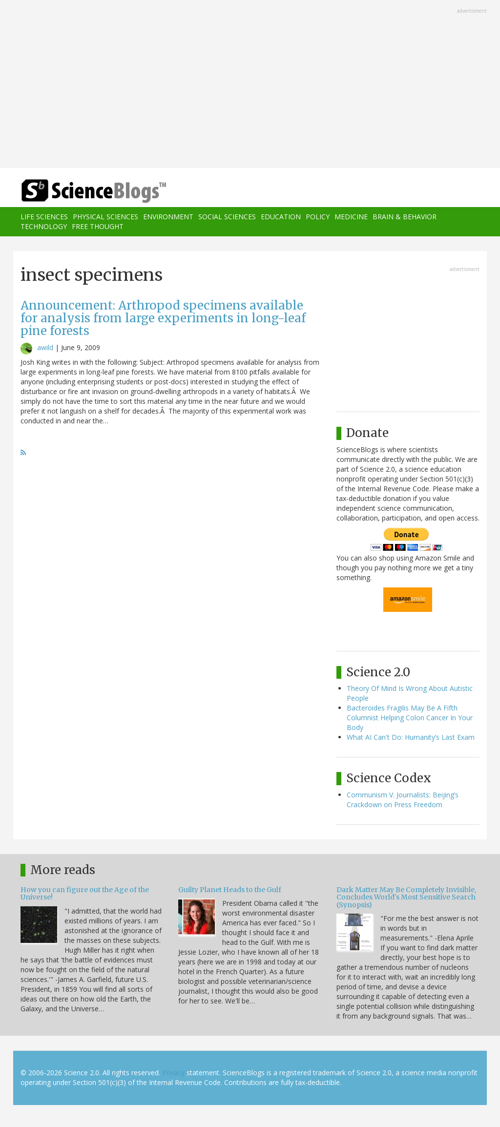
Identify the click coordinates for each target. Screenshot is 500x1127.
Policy (318, 216)
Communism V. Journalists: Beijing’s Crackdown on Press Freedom (402, 799)
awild (45, 347)
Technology (44, 226)
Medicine (351, 216)
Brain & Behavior (405, 216)
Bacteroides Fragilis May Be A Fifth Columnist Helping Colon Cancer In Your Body (410, 717)
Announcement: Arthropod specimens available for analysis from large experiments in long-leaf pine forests (163, 318)
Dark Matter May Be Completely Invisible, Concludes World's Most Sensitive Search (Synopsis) (406, 897)
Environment (168, 216)
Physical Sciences (105, 216)
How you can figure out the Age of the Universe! (85, 893)
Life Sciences (44, 216)
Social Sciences (227, 216)
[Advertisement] (250, 85)
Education (281, 216)
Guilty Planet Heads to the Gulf (229, 889)
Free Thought (98, 226)
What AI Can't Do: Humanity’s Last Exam (411, 737)
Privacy (173, 1072)
